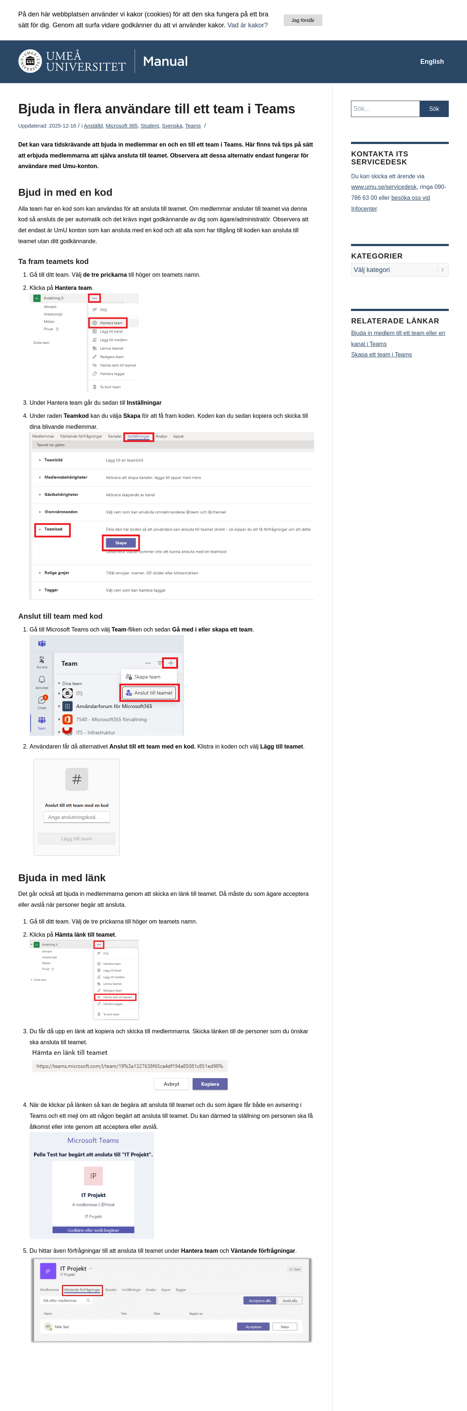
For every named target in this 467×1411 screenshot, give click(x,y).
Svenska (172, 126)
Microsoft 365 (122, 126)
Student (149, 126)
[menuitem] (432, 61)
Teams (193, 126)
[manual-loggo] (124, 61)
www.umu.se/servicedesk (384, 187)
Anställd (93, 126)
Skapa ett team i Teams (381, 354)
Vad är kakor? (247, 25)
